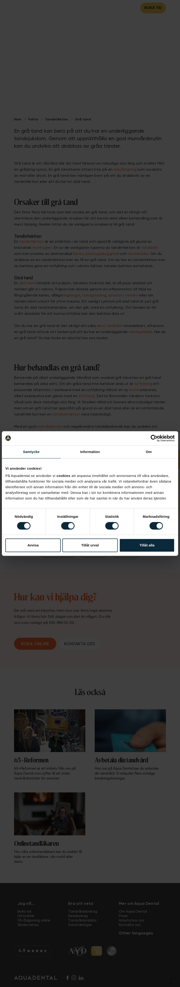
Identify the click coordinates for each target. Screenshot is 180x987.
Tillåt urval (90, 545)
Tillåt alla (146, 545)
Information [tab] (90, 452)
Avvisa (33, 545)
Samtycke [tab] (31, 452)
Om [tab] (149, 452)
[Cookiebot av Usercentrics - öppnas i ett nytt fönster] (154, 438)
